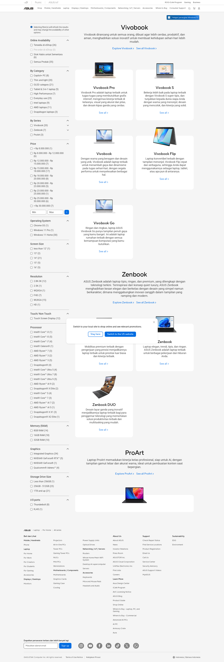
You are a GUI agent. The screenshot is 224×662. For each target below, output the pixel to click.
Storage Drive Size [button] (49, 476)
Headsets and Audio (91, 586)
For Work (28, 558)
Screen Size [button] (49, 243)
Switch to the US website (120, 334)
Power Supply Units (91, 540)
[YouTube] (90, 646)
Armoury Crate (119, 628)
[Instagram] (81, 646)
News (115, 545)
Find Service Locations (152, 545)
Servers (86, 568)
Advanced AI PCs (120, 620)
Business (196, 2)
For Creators (29, 562)
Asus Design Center (121, 583)
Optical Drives (89, 545)
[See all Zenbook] (146, 302)
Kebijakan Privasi (93, 657)
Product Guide (119, 600)
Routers (86, 553)
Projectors (57, 540)
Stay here (95, 334)
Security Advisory (150, 566)
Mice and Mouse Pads (92, 581)
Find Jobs (117, 570)
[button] (187, 2)
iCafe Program (119, 588)
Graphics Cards (60, 579)
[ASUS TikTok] (118, 646)
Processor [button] (49, 327)
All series (57, 530)
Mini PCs (57, 562)
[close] (154, 322)
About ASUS (118, 540)
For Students (29, 566)
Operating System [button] (49, 220)
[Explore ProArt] (124, 474)
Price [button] (49, 143)
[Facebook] (99, 646)
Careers (116, 575)
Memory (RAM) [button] (49, 425)
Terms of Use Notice (74, 657)
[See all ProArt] (145, 474)
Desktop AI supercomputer (94, 564)
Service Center (149, 562)
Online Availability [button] (49, 40)
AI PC (115, 624)
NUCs (55, 557)
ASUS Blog (117, 596)
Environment (177, 545)
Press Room (118, 553)
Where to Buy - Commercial (124, 615)
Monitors (27, 584)
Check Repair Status (151, 540)
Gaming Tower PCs (61, 553)
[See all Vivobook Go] (104, 251)
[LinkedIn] (108, 646)
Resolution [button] (49, 276)
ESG (174, 540)
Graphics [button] (49, 448)
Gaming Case (59, 583)
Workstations (59, 566)
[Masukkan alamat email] (41, 646)
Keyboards (87, 577)
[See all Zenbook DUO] (104, 429)
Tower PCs (57, 549)
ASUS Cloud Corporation (123, 562)
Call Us (146, 557)
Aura (115, 633)
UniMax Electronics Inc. (123, 566)
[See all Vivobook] (146, 48)
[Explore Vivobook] (123, 48)
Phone (26, 545)
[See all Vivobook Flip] (164, 179)
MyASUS (146, 575)
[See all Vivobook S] (164, 112)
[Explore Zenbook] (123, 302)
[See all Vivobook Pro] (104, 112)
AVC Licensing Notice (122, 592)
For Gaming (29, 571)
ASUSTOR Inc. (119, 557)
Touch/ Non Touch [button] (49, 313)
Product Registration (151, 549)
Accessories (29, 575)
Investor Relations (120, 549)
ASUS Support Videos (152, 570)
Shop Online (118, 605)
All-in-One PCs (59, 545)
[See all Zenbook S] (104, 363)
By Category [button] (49, 70)
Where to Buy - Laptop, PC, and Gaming (126, 610)
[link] (28, 8)
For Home (28, 553)
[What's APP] (136, 646)
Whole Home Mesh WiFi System (93, 559)
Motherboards (59, 575)
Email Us (146, 553)
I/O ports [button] (49, 499)
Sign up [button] (65, 645)
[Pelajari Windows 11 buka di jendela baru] (183, 18)
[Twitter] (127, 646)
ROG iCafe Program (173, 2)
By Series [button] (49, 120)
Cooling (56, 588)
